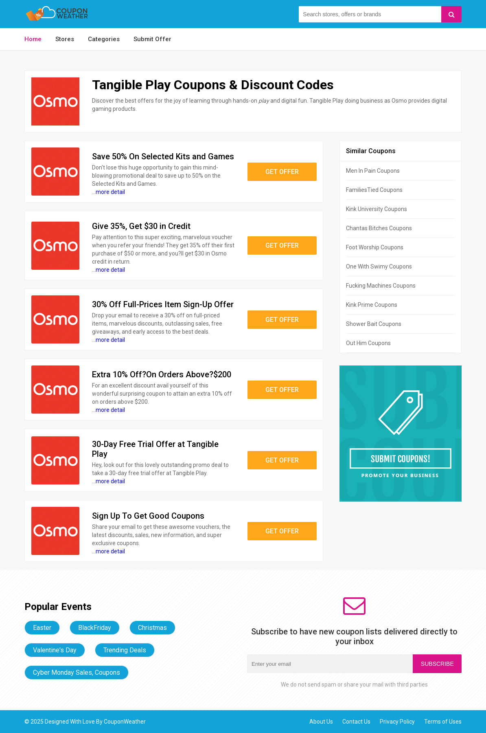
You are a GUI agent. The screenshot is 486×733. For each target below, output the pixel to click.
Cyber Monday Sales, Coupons (76, 672)
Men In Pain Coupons (373, 170)
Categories (104, 39)
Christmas (152, 628)
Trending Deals (124, 650)
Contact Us (356, 721)
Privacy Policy (397, 721)
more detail (110, 192)
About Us (321, 721)
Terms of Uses (443, 721)
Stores (64, 39)
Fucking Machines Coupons (381, 285)
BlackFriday (94, 628)
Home (33, 39)
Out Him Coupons (368, 343)
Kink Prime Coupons (371, 305)
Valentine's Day (55, 650)
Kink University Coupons (376, 209)
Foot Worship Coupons (374, 247)
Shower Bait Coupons (373, 324)
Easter (42, 628)
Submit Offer (152, 39)
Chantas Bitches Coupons (379, 228)
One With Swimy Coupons (379, 266)
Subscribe (437, 663)
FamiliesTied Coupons (374, 190)
